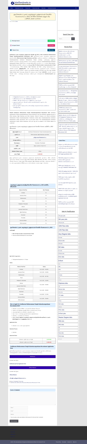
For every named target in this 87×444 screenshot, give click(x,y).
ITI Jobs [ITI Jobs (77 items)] (61, 295)
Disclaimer (13, 432)
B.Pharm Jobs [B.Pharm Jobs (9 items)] (61, 253)
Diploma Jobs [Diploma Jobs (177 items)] (63, 283)
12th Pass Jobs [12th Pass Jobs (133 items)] (63, 230)
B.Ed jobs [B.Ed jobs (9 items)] (60, 243)
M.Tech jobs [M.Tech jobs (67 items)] (62, 313)
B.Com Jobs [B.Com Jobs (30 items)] (62, 240)
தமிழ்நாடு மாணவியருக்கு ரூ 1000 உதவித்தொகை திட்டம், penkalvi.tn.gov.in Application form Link (67, 196)
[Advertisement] (33, 30)
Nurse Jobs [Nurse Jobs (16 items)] (61, 333)
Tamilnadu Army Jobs (52, 8)
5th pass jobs (24, 382)
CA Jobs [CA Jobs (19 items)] (60, 275)
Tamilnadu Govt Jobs (19, 8)
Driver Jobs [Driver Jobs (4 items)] (61, 292)
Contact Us (13, 434)
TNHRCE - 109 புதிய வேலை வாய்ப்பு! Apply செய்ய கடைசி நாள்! (27, 100)
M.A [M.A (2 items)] (59, 298)
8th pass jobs (29, 382)
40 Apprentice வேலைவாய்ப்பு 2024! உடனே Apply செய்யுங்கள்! (26, 97)
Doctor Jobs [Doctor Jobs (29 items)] (62, 289)
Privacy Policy (13, 429)
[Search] (73, 38)
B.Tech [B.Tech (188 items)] (61, 261)
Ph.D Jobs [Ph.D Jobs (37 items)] (61, 336)
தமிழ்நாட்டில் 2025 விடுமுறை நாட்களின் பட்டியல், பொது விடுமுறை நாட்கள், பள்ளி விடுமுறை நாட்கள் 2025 (67, 146)
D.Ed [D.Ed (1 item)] (59, 277)
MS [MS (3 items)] (59, 330)
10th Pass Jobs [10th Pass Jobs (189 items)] (64, 226)
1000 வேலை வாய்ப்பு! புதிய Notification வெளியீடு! (24, 98)
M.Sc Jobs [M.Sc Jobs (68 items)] (61, 310)
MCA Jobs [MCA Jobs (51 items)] (61, 324)
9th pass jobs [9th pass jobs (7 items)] (61, 222)
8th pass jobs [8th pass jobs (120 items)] (63, 219)
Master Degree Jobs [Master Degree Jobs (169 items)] (65, 317)
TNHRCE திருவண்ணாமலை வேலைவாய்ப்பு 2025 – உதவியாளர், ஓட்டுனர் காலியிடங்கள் (67, 109)
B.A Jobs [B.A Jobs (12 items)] (60, 237)
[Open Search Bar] (76, 8)
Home (12, 8)
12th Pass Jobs (19, 382)
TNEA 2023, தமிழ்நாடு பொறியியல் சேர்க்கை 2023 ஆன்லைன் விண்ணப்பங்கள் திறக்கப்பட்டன (66, 159)
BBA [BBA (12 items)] (59, 266)
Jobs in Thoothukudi (14, 381)
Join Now (51, 40)
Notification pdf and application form (18, 363)
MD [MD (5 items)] (59, 327)
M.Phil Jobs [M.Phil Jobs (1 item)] (60, 306)
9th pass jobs (34, 382)
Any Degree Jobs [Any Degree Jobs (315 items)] (65, 234)
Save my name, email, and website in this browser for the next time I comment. (27, 417)
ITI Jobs (38, 382)
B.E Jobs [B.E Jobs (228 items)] (61, 247)
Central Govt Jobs (36, 8)
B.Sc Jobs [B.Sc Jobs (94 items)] (61, 257)
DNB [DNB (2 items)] (59, 286)
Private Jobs (28, 8)
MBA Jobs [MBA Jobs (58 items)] (61, 321)
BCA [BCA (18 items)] (60, 269)
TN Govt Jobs (20, 381)
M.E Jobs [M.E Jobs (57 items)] (61, 304)
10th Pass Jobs (13, 382)
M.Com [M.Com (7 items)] (60, 300)
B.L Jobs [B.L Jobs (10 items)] (60, 250)
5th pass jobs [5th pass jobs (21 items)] (62, 215)
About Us (13, 436)
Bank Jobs (43, 8)
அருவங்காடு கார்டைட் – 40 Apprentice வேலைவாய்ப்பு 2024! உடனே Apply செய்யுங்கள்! (68, 92)
